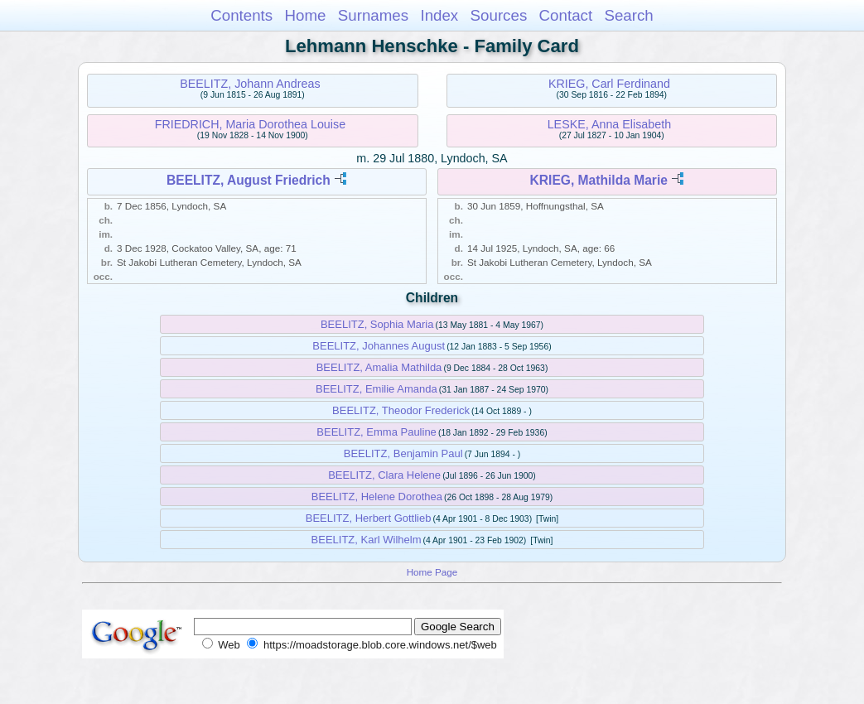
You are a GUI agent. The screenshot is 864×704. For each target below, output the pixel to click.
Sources (499, 15)
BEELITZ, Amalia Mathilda (379, 367)
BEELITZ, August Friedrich (249, 180)
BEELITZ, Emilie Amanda (376, 389)
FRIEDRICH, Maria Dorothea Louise (250, 124)
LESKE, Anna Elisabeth (609, 124)
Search (628, 15)
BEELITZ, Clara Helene (384, 475)
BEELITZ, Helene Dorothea (376, 496)
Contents (241, 15)
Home (305, 15)
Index (439, 15)
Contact (566, 15)
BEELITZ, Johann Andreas (250, 83)
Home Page (432, 572)
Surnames (373, 15)
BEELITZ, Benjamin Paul (403, 453)
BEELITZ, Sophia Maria (377, 324)
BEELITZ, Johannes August (378, 346)
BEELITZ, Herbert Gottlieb (369, 518)
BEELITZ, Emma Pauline (376, 432)
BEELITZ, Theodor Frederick (401, 410)
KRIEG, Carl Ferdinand (609, 83)
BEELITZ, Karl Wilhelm (366, 539)
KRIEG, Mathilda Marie (599, 180)
